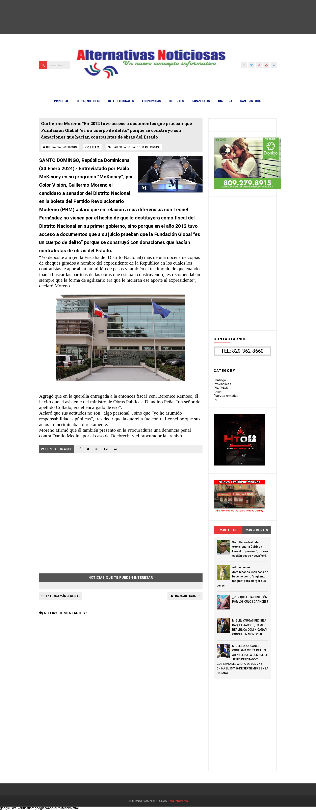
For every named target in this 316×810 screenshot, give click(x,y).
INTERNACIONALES (121, 101)
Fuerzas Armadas (226, 396)
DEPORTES (176, 101)
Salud (217, 392)
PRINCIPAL (61, 101)
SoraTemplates (178, 801)
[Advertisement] (121, 510)
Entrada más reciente (63, 596)
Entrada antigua (182, 596)
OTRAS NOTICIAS (88, 101)
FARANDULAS (201, 101)
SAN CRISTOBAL (251, 101)
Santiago (220, 380)
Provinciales (222, 384)
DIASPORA (225, 101)
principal (154, 147)
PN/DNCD (221, 388)
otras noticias (138, 147)
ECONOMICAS (151, 101)
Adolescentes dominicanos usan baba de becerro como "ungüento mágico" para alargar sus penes (242, 576)
